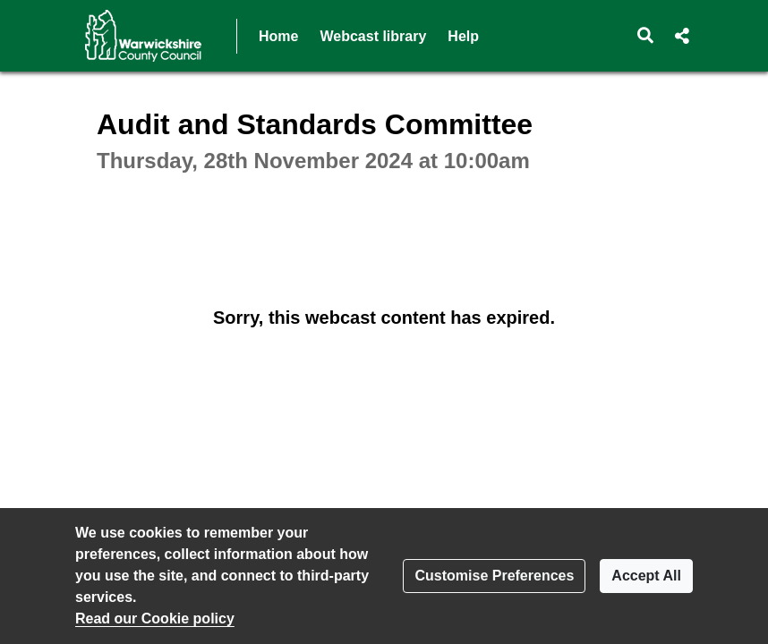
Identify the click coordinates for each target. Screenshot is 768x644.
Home (278, 36)
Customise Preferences (494, 575)
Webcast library (373, 36)
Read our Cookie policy (155, 618)
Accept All (646, 575)
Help (463, 36)
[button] (646, 35)
